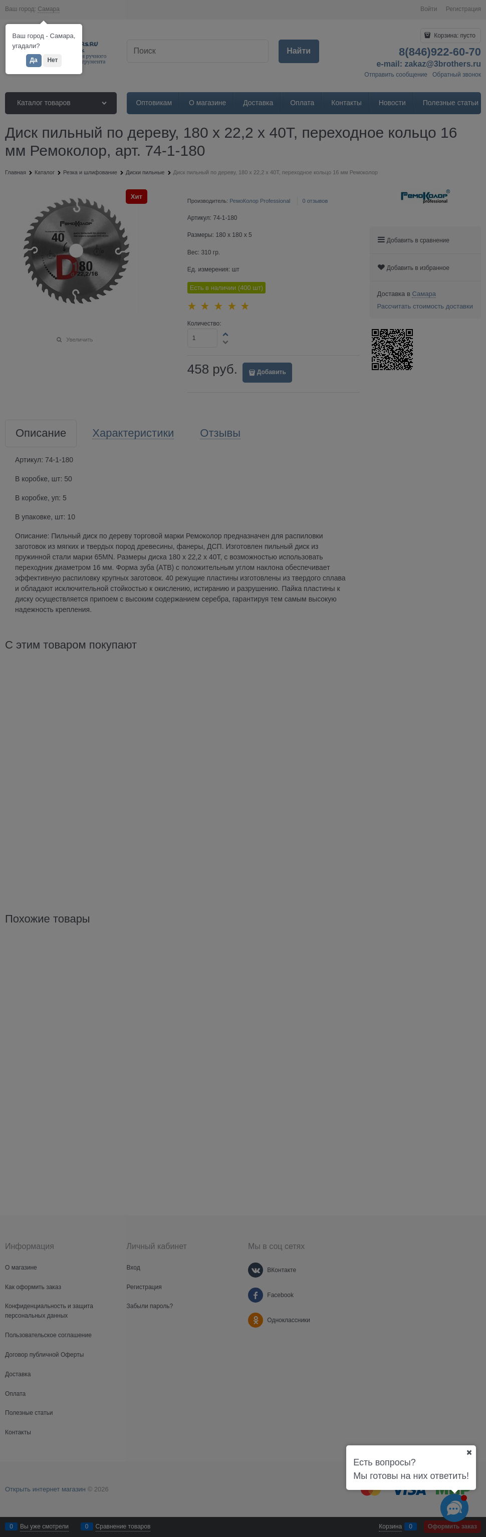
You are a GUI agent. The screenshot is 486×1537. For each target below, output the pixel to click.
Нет (52, 60)
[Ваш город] (469, 1452)
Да (34, 60)
